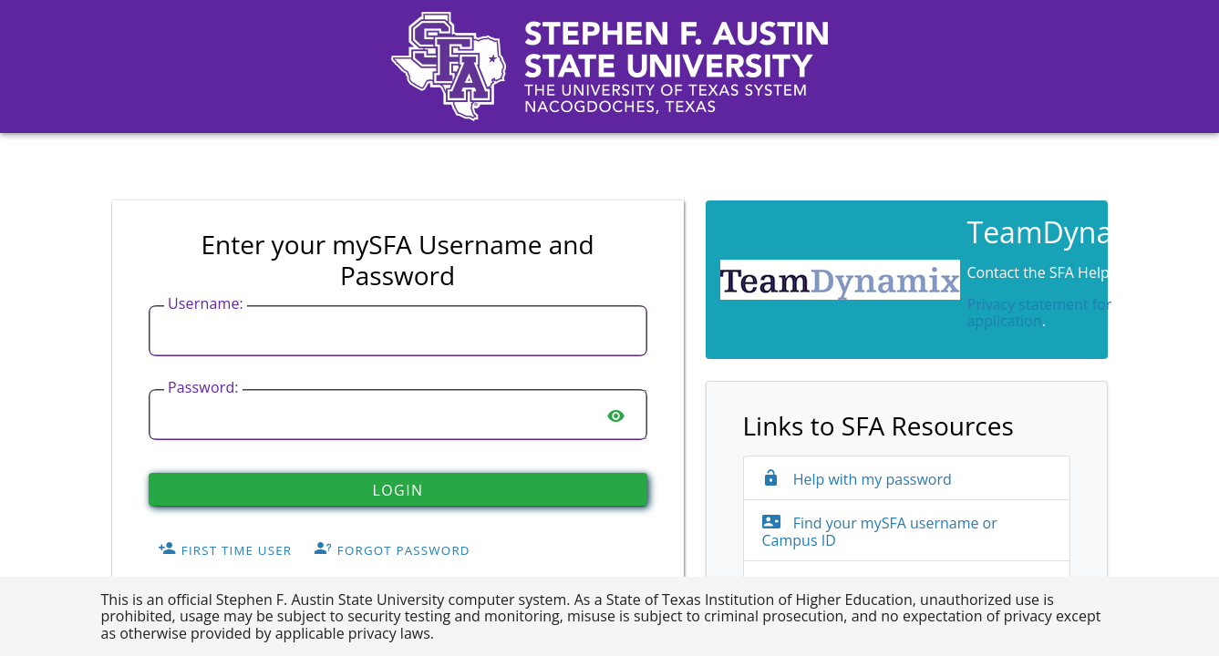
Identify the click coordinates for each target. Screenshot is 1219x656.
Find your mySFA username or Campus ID (879, 531)
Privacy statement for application (1039, 312)
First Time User (225, 550)
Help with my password (857, 479)
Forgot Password (392, 550)
